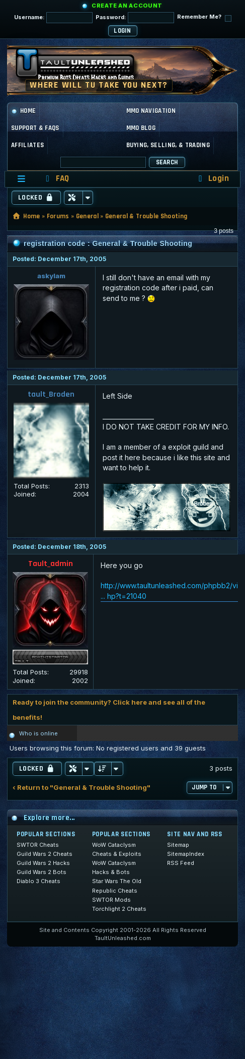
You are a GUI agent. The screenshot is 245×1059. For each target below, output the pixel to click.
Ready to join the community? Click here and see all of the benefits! (109, 709)
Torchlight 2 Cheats (119, 908)
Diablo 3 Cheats (38, 881)
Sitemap (178, 844)
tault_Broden (51, 394)
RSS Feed (180, 862)
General (87, 216)
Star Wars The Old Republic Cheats (116, 886)
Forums (58, 216)
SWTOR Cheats (38, 844)
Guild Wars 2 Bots (41, 872)
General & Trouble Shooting (146, 216)
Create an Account (127, 5)
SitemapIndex (185, 853)
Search (167, 162)
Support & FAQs (35, 128)
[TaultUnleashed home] (82, 67)
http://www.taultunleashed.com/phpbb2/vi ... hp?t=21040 (169, 590)
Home (23, 111)
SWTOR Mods (111, 899)
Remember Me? (204, 17)
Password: (135, 17)
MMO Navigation (151, 111)
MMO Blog (141, 128)
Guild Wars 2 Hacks (43, 862)
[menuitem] (55, 178)
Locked (36, 197)
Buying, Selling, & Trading (168, 145)
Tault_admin (50, 563)
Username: (53, 17)
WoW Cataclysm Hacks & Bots (114, 867)
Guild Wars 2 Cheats (44, 853)
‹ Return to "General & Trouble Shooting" (81, 787)
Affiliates (27, 145)
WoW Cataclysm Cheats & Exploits (116, 849)
